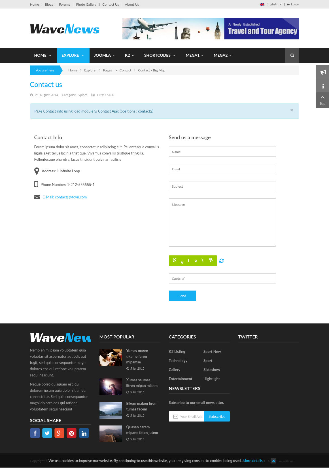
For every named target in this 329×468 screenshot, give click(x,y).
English (271, 4)
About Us (132, 4)
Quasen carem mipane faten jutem (142, 430)
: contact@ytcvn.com (70, 197)
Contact (125, 70)
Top (322, 100)
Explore (82, 95)
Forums (64, 4)
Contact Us (110, 4)
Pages (108, 70)
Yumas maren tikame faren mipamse (137, 356)
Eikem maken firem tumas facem (142, 406)
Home (34, 4)
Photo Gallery (86, 4)
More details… (254, 460)
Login (293, 4)
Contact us (46, 84)
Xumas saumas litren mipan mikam (142, 383)
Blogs (49, 4)
